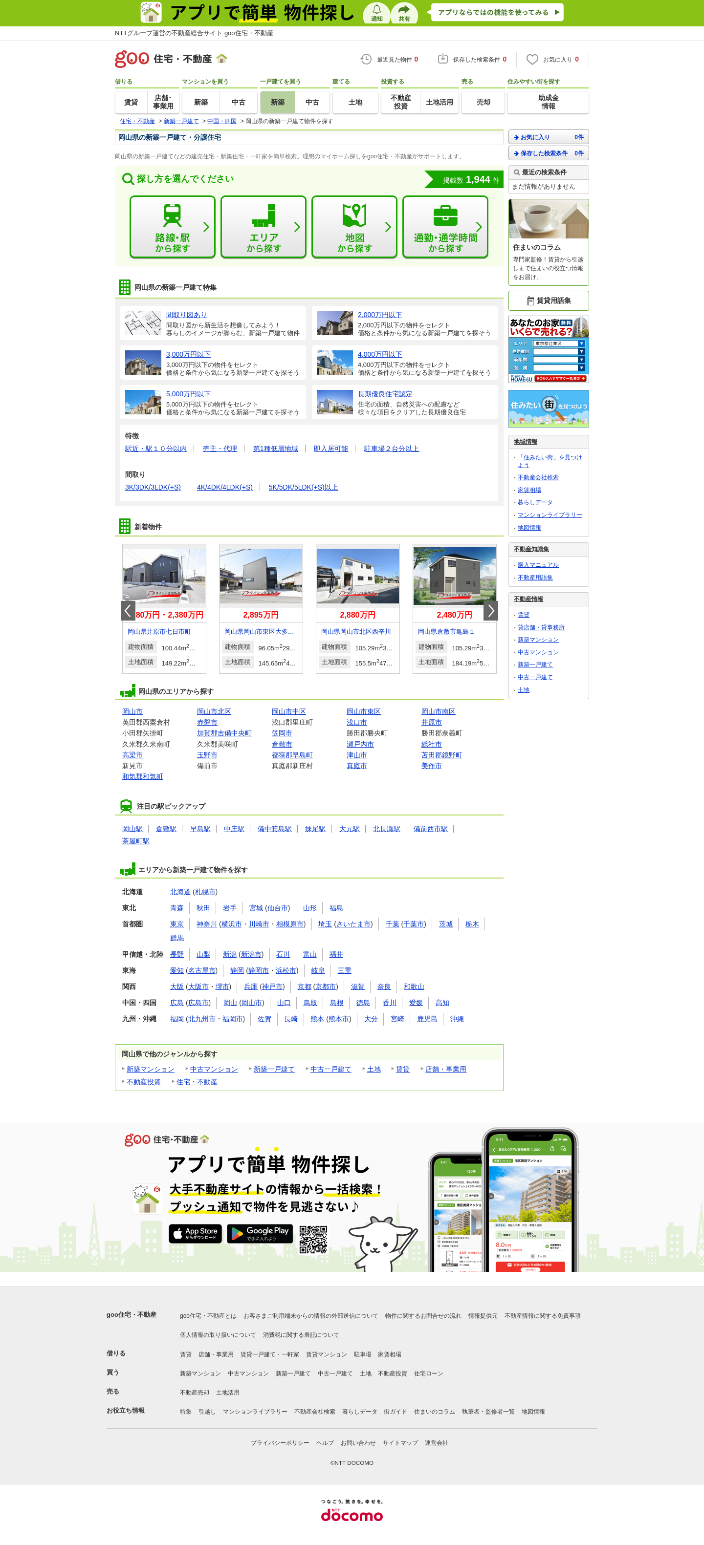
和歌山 (414, 986)
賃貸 (403, 1069)
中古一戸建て (331, 1069)
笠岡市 (282, 733)
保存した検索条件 (549, 153)
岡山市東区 (364, 711)
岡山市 (132, 711)
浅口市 (357, 722)
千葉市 (413, 924)
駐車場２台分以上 (391, 448)
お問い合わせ (358, 1442)
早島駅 (200, 829)
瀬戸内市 (360, 744)
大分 (371, 1019)
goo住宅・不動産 (131, 1314)
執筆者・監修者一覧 (488, 1411)
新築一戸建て (274, 1069)
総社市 (431, 744)
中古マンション (214, 1069)
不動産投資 (144, 1082)
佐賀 (264, 1019)
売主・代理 (220, 448)
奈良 (384, 986)
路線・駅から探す (173, 227)
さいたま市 (353, 924)
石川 (283, 954)
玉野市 (207, 755)
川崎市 (259, 924)
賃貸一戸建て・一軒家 (270, 1354)
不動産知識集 (531, 549)
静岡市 (258, 970)
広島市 (198, 1003)
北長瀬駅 (386, 829)
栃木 (472, 924)
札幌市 (205, 892)
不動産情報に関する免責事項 (543, 1315)
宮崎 (397, 1019)
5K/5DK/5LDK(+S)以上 (303, 487)
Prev (128, 611)
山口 (284, 1003)
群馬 (177, 938)
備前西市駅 (431, 829)
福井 (336, 954)
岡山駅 (132, 829)
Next (491, 611)
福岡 (177, 1019)
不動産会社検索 (538, 477)
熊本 (317, 1019)
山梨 (203, 954)
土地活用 (228, 1392)
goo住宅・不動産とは (208, 1315)
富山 (310, 954)
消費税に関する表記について (301, 1334)
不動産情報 (528, 599)
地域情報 (525, 441)
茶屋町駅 (136, 841)
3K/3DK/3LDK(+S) (153, 487)
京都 (304, 986)
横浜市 (231, 924)
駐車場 (363, 1354)
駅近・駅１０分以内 (156, 448)
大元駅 (349, 829)
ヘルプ (325, 1442)
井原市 (431, 722)
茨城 (446, 924)
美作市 (431, 766)
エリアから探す (263, 227)
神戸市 (272, 986)
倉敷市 (282, 744)
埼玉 (325, 924)
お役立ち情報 (126, 1410)
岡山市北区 (214, 711)
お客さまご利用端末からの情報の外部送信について (310, 1315)
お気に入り (549, 137)
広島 (177, 1003)
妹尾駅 (315, 829)
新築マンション (151, 1069)
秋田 (203, 908)
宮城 (256, 908)
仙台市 (277, 908)
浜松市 (286, 970)
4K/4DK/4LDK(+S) (225, 487)
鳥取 (310, 1003)
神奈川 (207, 924)
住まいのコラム (434, 1411)
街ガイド (395, 1411)
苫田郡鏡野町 (441, 755)
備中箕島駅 (275, 829)
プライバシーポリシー (280, 1442)
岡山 (230, 1003)
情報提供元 (483, 1315)
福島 (336, 908)
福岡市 (232, 1019)
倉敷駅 (166, 829)
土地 (374, 1069)
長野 (177, 954)
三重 (345, 970)
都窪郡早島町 (292, 755)
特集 (186, 1411)
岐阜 (318, 970)
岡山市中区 (289, 711)
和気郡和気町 (142, 776)
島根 (337, 1003)
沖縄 (457, 1019)
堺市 (222, 986)
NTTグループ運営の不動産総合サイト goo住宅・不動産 (194, 33)
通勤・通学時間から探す (445, 227)
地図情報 (529, 527)
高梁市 (132, 755)
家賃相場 (529, 490)
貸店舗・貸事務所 (541, 627)
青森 (177, 908)
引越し (207, 1411)
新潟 (230, 954)
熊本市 (339, 1019)
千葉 (392, 924)
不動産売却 (194, 1392)
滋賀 (358, 986)
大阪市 (198, 986)
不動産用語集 (535, 577)
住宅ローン (428, 1373)
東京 (177, 924)
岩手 (230, 908)
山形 (310, 908)
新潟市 (251, 954)
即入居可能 (331, 448)
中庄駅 (234, 829)
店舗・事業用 (445, 1069)
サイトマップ (400, 1442)
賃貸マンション (326, 1354)
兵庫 (251, 986)
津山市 (357, 755)
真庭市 (357, 766)
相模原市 (290, 924)
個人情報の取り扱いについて (218, 1334)
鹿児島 (427, 1019)
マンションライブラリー (550, 515)
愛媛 (416, 1003)
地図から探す (354, 227)
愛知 (177, 970)
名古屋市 (202, 970)
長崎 (291, 1019)
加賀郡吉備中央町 (224, 733)
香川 (389, 1003)
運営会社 (436, 1442)
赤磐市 (207, 722)
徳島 (363, 1003)
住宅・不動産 (197, 1082)
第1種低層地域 (275, 448)
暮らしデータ (535, 502)
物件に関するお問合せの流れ (423, 1315)
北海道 (180, 892)
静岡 (237, 970)
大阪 (177, 986)
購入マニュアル (538, 564)
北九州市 (202, 1019)
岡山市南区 (438, 711)
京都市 (325, 986)
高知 (442, 1003)
